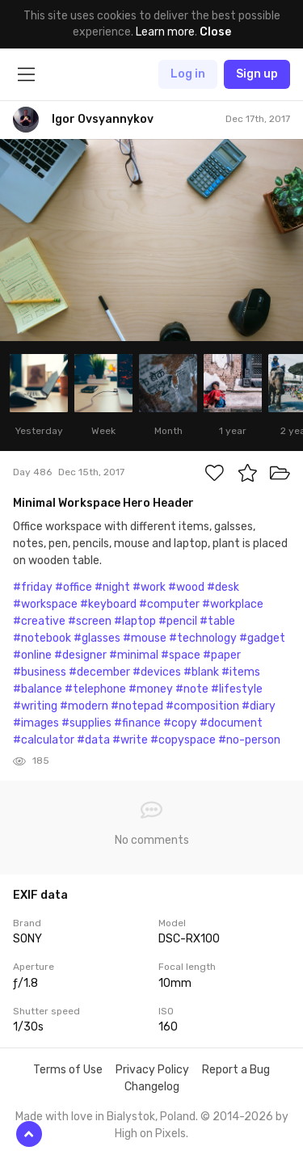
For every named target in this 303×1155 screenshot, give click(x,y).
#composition (202, 706)
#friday (33, 587)
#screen (90, 621)
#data (93, 740)
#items (240, 672)
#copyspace (183, 740)
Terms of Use (68, 1070)
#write (130, 740)
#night (112, 587)
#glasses (97, 638)
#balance (37, 689)
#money (150, 689)
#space (180, 655)
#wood (186, 587)
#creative (39, 621)
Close (215, 32)
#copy (180, 723)
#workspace (45, 604)
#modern (84, 706)
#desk (223, 587)
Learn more (165, 32)
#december (99, 672)
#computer (169, 604)
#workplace (232, 604)
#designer (80, 655)
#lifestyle (237, 689)
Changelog (151, 1087)
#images (36, 723)
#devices (157, 672)
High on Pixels (150, 1133)
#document (231, 723)
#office (73, 587)
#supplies (86, 723)
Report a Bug (236, 1070)
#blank (201, 672)
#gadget (262, 638)
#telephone (95, 689)
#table (217, 621)
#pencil (177, 621)
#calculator (43, 740)
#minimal (133, 655)
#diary (259, 706)
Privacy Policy (152, 1070)
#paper (222, 655)
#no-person (249, 740)
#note (191, 689)
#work (149, 587)
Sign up (257, 74)
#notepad (137, 706)
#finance (137, 723)
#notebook (42, 638)
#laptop (135, 621)
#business (39, 672)
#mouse (144, 638)
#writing (35, 706)
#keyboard (108, 604)
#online (32, 655)
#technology (203, 638)
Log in (187, 74)
